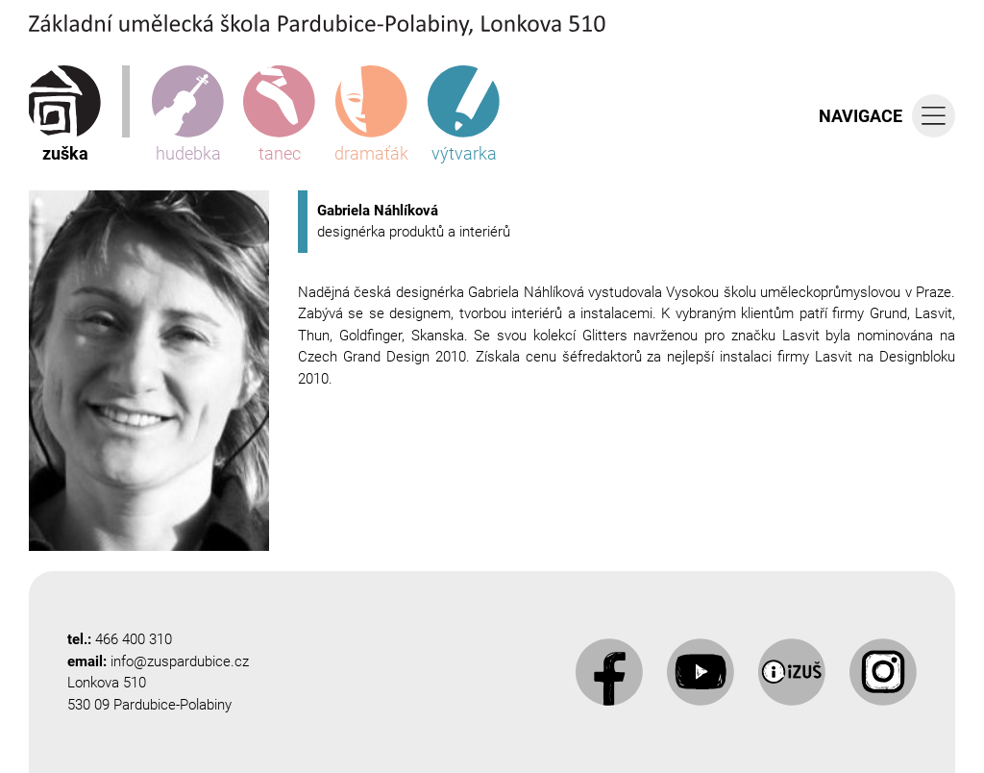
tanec (279, 114)
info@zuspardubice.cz (180, 661)
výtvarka (464, 114)
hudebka (188, 114)
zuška (65, 114)
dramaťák (371, 114)
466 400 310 (133, 639)
